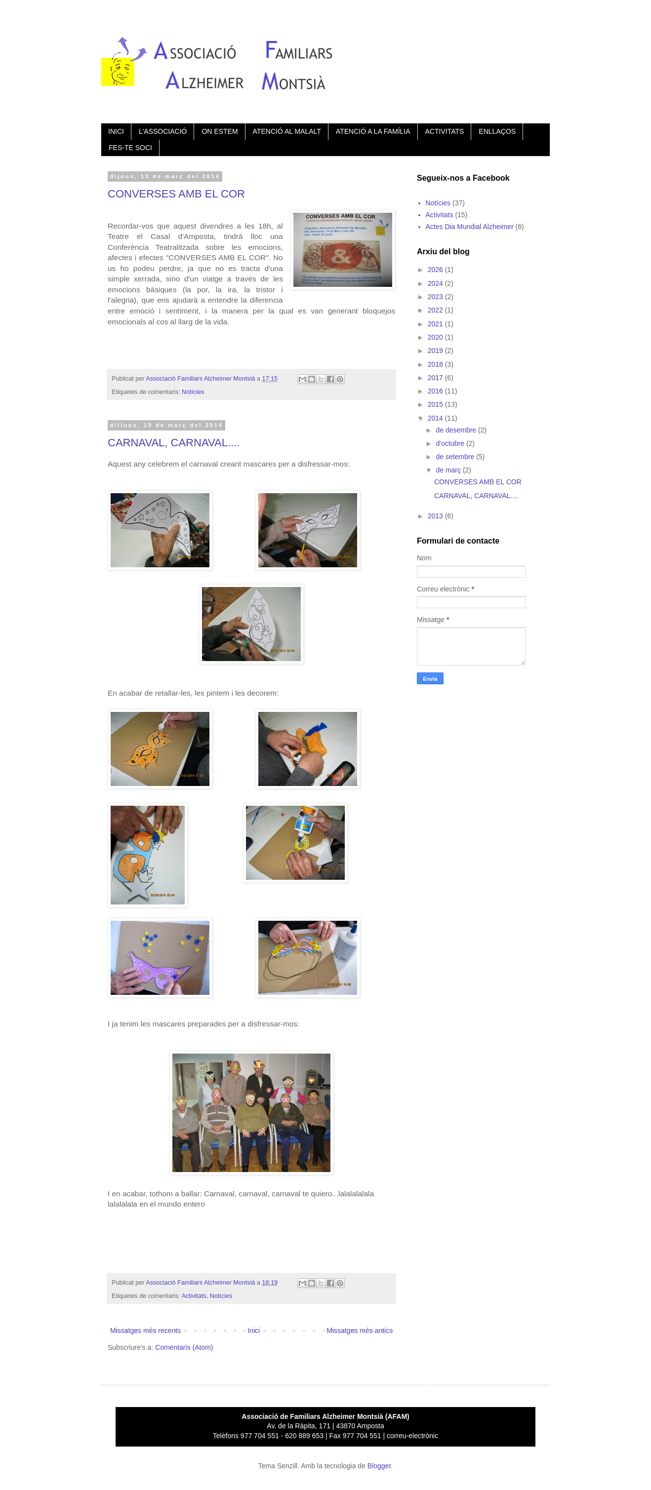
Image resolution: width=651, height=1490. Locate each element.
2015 (436, 404)
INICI (116, 131)
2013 (436, 516)
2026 (436, 270)
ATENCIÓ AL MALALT (287, 131)
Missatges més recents (145, 1330)
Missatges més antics (359, 1330)
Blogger (379, 1466)
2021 (436, 324)
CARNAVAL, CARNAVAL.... (174, 442)
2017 (436, 378)
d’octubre (451, 443)
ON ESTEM (220, 131)
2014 (436, 418)
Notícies (193, 392)
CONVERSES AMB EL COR (176, 194)
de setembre (456, 457)
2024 (436, 283)
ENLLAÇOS (497, 131)
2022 (436, 310)
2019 (436, 350)
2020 (436, 337)
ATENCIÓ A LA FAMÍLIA (373, 131)
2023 (436, 297)
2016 (436, 391)
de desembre (457, 430)
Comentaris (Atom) (184, 1347)
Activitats (193, 1296)
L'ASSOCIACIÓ (163, 131)
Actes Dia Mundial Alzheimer (470, 227)
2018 (436, 364)
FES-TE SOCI (130, 148)
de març (449, 470)
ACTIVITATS (444, 131)
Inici (253, 1330)
